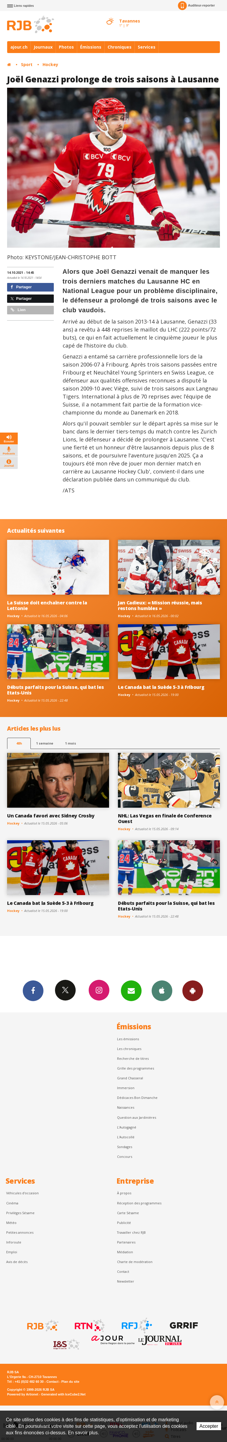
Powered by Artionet (22, 1394)
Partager (21, 287)
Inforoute (13, 1242)
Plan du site (70, 1381)
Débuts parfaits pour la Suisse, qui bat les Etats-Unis (55, 690)
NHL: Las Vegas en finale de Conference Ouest (165, 818)
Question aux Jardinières (136, 1117)
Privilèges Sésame (20, 1213)
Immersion (125, 1088)
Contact (123, 1271)
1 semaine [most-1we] (44, 743)
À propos (124, 1193)
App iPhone (162, 990)
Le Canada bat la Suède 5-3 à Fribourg (161, 687)
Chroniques (120, 47)
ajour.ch (18, 47)
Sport (27, 64)
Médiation (125, 1252)
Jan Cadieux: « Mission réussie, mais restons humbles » (160, 605)
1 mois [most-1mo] (70, 743)
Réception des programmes (139, 1203)
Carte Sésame (128, 1213)
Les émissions (128, 1039)
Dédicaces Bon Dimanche (137, 1097)
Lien (18, 310)
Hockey (50, 64)
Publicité (124, 1223)
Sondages (124, 1147)
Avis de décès (16, 1262)
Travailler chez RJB (131, 1232)
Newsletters (131, 990)
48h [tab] (19, 743)
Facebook (33, 990)
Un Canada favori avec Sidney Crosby (51, 815)
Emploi (11, 1252)
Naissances (125, 1107)
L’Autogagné (126, 1127)
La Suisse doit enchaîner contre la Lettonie (47, 605)
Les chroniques (129, 1049)
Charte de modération (135, 1262)
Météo (11, 1223)
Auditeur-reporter (196, 5)
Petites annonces (19, 1232)
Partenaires (126, 1242)
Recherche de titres (133, 1058)
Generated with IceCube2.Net (63, 1394)
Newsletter (125, 1281)
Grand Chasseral (130, 1078)
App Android (192, 990)
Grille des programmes (135, 1068)
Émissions (90, 47)
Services (146, 47)
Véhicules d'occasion (22, 1193)
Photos (66, 47)
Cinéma (12, 1203)
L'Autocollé (125, 1137)
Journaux (43, 47)
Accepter (209, 1426)
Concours (124, 1156)
